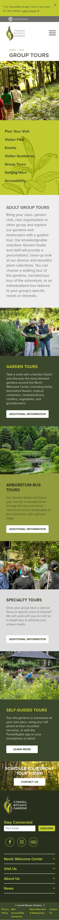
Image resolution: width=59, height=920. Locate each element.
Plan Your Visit (17, 131)
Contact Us (29, 782)
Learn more (29, 10)
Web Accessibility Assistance (17, 913)
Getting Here (16, 172)
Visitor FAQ (14, 139)
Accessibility (15, 181)
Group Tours (15, 164)
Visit (21, 50)
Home (12, 50)
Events (10, 148)
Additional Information (27, 414)
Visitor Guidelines (20, 156)
